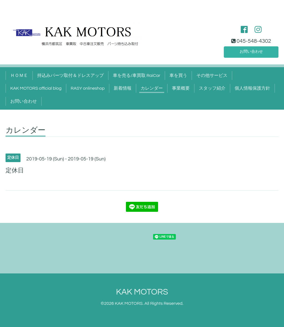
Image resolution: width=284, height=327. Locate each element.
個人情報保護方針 (252, 88)
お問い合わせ (251, 51)
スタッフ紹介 (212, 88)
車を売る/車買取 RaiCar (136, 75)
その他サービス (211, 75)
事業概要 (181, 88)
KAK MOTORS (142, 292)
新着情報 (122, 88)
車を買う (178, 75)
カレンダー (152, 88)
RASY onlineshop (88, 88)
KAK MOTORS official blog (36, 88)
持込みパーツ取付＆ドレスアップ (70, 75)
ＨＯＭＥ (19, 75)
